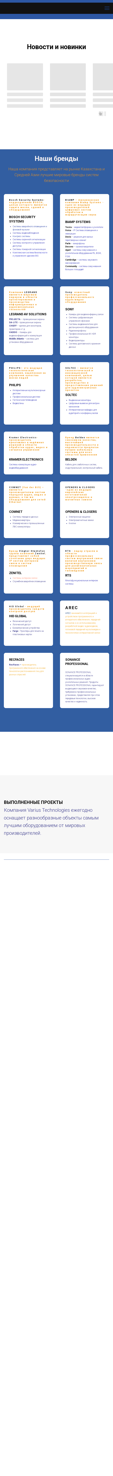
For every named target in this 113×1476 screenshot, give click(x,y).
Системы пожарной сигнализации (29, 249)
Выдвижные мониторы (80, 400)
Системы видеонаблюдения (26, 233)
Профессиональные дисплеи (26, 397)
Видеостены (18, 403)
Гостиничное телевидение (25, 400)
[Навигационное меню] (107, 8)
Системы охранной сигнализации (29, 239)
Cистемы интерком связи (25, 578)
